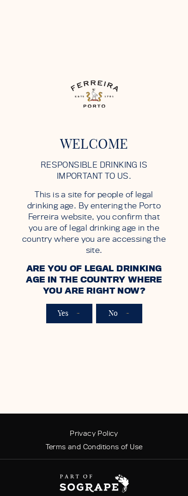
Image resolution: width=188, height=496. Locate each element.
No (119, 313)
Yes (69, 313)
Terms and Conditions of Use (94, 447)
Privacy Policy (94, 433)
